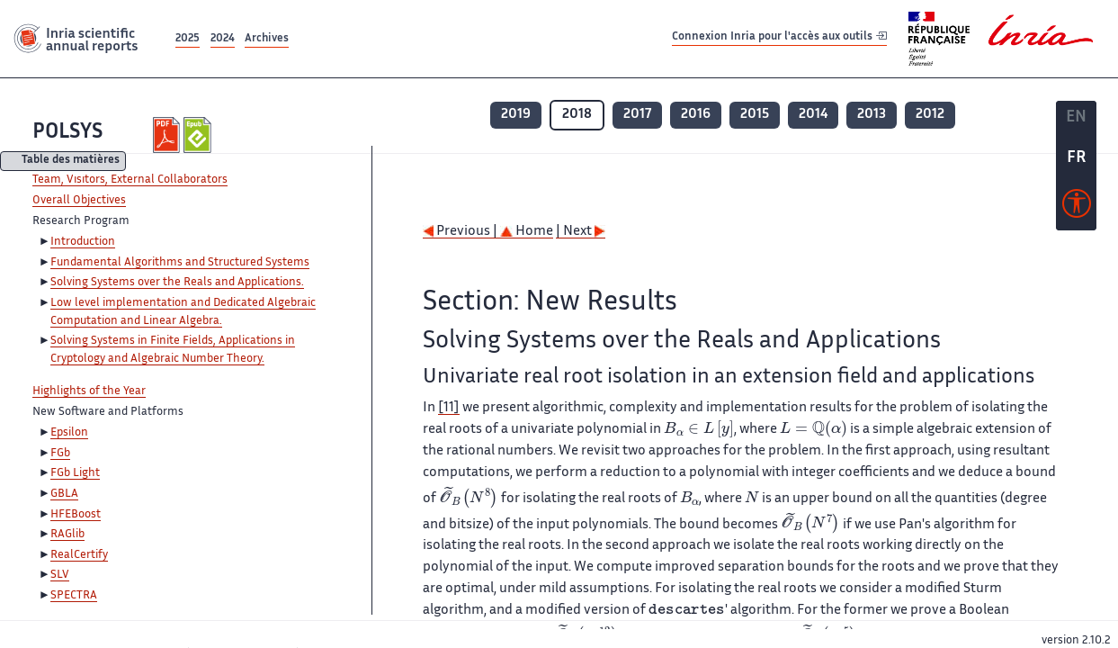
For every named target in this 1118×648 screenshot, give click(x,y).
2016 (696, 115)
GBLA (64, 494)
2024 (222, 39)
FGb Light (75, 473)
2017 (637, 115)
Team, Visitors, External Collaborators (130, 180)
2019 (516, 115)
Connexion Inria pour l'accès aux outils (779, 38)
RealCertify (79, 555)
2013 (871, 115)
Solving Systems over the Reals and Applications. (177, 282)
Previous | (461, 232)
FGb (60, 453)
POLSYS (67, 132)
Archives (267, 39)
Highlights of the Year (89, 391)
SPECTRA (73, 595)
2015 (754, 115)
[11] (449, 408)
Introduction (82, 242)
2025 (187, 39)
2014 (813, 115)
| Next (580, 232)
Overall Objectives (79, 200)
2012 (930, 115)
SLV (59, 575)
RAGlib (67, 534)
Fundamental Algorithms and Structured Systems (179, 262)
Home (526, 232)
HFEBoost (75, 514)
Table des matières (71, 161)
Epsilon (69, 433)
